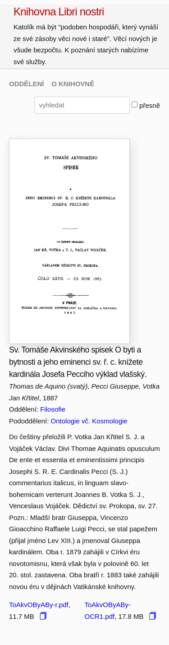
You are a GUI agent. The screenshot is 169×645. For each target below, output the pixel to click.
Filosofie (52, 409)
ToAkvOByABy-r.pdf (39, 604)
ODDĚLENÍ (26, 84)
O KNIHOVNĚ (72, 84)
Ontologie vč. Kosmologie (89, 421)
